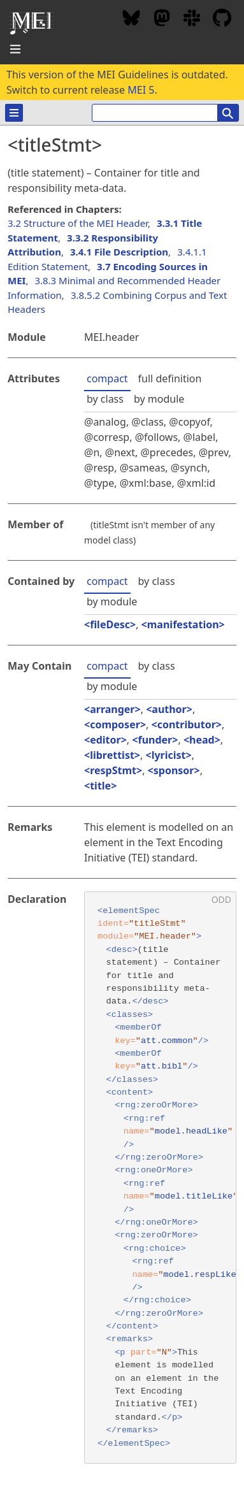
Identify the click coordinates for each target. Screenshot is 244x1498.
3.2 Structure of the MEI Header (78, 223)
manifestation (183, 624)
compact (107, 378)
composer (115, 724)
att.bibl (161, 1066)
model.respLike (199, 1274)
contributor (186, 724)
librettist (112, 755)
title (100, 786)
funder (155, 740)
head (202, 740)
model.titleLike (194, 1196)
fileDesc (110, 624)
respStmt (113, 770)
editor (105, 740)
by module (159, 399)
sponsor (174, 770)
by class (105, 399)
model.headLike (191, 1131)
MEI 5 (140, 90)
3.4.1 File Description (119, 251)
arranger (112, 709)
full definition (170, 378)
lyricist (169, 755)
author (169, 709)
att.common (167, 1041)
